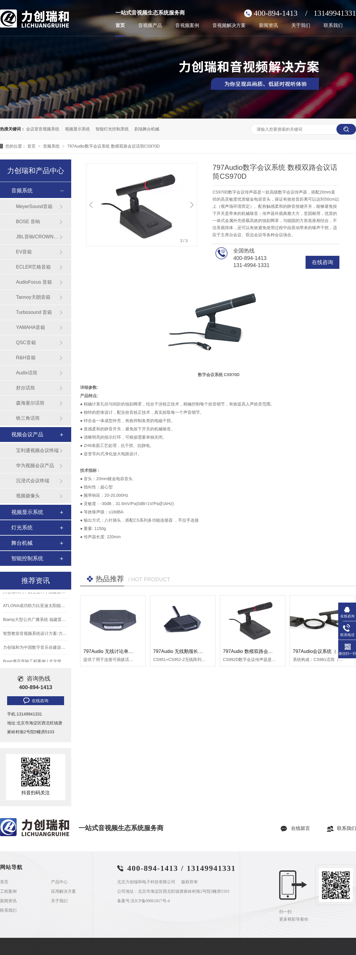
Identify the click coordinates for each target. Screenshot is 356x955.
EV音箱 (24, 251)
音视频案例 (187, 25)
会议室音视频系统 (42, 129)
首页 (120, 25)
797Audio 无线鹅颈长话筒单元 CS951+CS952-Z (204, 651)
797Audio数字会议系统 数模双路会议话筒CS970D (113, 146)
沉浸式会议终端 (32, 480)
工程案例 (8, 891)
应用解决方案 (63, 891)
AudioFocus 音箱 (34, 282)
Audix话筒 (26, 372)
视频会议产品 (27, 434)
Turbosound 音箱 (34, 312)
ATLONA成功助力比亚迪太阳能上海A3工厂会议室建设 (53, 606)
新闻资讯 (268, 25)
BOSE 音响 (28, 221)
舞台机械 (22, 543)
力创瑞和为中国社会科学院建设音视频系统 (42, 592)
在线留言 (300, 828)
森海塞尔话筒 (30, 402)
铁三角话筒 (28, 418)
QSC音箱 (26, 342)
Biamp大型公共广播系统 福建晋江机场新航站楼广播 (51, 620)
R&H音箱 (26, 357)
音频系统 (52, 146)
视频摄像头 (28, 495)
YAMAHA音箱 (30, 327)
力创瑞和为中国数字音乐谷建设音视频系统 (42, 648)
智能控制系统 (27, 558)
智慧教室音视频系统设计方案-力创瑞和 (39, 634)
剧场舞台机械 (146, 129)
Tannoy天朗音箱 (33, 297)
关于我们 (300, 25)
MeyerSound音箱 (34, 206)
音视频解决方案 (229, 25)
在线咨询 (322, 262)
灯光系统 (22, 528)
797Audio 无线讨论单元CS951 (115, 651)
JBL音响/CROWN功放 (37, 236)
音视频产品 (150, 25)
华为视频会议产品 (35, 465)
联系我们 (333, 25)
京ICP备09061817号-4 (150, 901)
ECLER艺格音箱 (33, 266)
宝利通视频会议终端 (37, 450)
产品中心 (59, 882)
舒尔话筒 (25, 387)
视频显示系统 (77, 129)
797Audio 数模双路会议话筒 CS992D (262, 651)
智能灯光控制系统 (112, 129)
